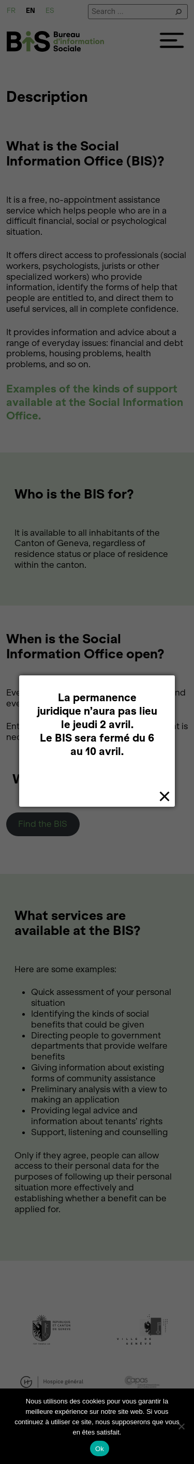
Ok (99, 1449)
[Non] (181, 1426)
